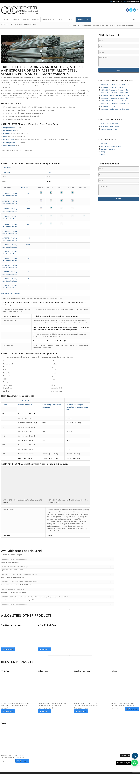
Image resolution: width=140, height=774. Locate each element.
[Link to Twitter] (131, 10)
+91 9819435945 (117, 1)
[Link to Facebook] (127, 10)
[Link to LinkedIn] (134, 10)
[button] (134, 763)
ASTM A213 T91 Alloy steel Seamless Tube (18, 24)
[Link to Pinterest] (137, 10)
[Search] (134, 19)
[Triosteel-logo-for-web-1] (19, 10)
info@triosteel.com (133, 1)
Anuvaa (25, 773)
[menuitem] (6, 19)
